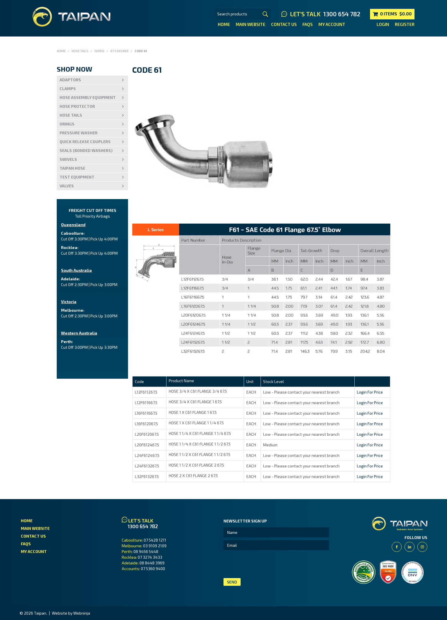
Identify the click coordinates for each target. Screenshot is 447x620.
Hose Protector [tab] (77, 106)
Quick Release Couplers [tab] (85, 141)
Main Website (250, 24)
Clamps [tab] (68, 88)
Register (405, 24)
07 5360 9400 (153, 568)
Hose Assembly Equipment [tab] (88, 97)
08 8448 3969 (151, 562)
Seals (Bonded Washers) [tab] (86, 150)
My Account (331, 24)
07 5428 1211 (155, 540)
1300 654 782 (341, 14)
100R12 (99, 51)
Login (383, 24)
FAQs (307, 24)
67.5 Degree (119, 51)
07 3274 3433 (150, 557)
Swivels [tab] (68, 159)
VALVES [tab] (67, 185)
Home (224, 24)
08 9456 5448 (145, 551)
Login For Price (370, 392)
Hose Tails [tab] (71, 115)
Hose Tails (80, 51)
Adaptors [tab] (70, 79)
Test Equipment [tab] (77, 177)
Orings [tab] (67, 123)
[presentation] (267, 564)
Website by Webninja (71, 613)
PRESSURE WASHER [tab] (78, 132)
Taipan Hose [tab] (72, 168)
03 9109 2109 (154, 545)
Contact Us (284, 24)
